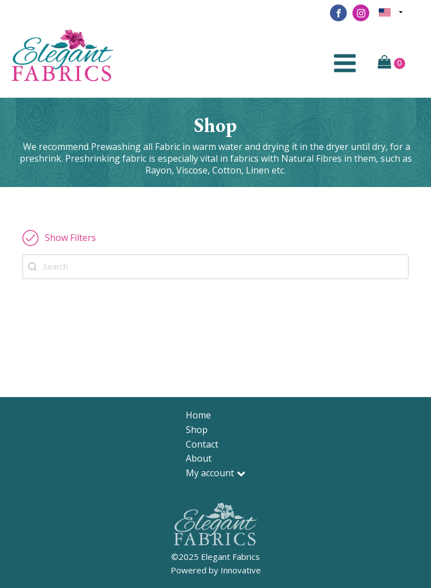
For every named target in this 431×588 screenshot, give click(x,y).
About (199, 458)
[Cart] (391, 62)
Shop (197, 429)
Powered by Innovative (216, 570)
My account (215, 473)
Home (198, 415)
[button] (59, 237)
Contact (202, 444)
